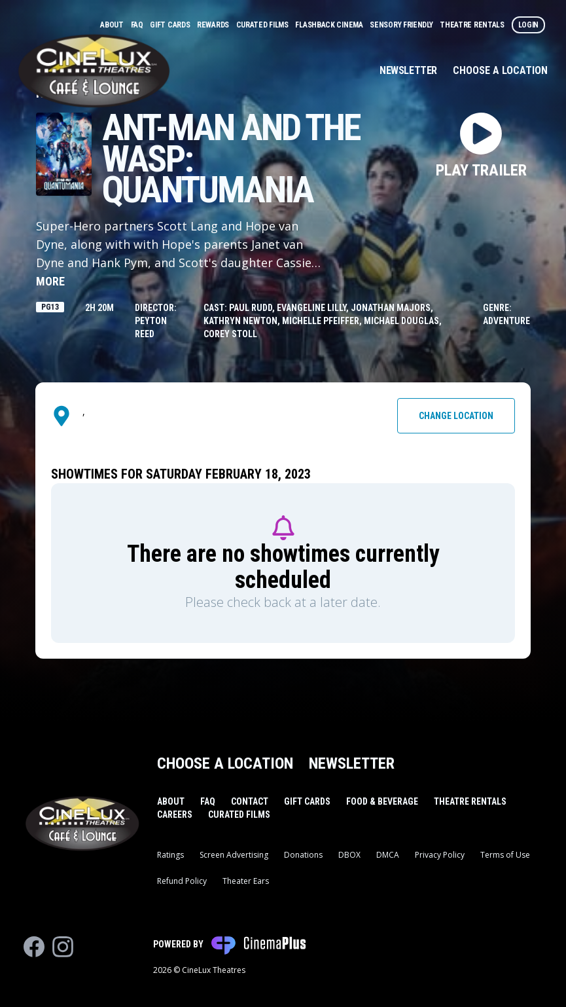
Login (528, 24)
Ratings (170, 854)
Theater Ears (245, 881)
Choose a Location (500, 70)
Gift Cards (171, 24)
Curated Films (263, 24)
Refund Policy (182, 881)
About (112, 24)
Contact (249, 801)
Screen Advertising (234, 854)
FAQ (138, 24)
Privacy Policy (440, 854)
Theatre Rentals (473, 24)
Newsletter (408, 70)
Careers (174, 814)
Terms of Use (505, 854)
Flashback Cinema (329, 24)
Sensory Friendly (402, 24)
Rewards (214, 24)
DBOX (349, 854)
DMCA (387, 854)
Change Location (456, 416)
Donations (303, 854)
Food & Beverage (382, 801)
